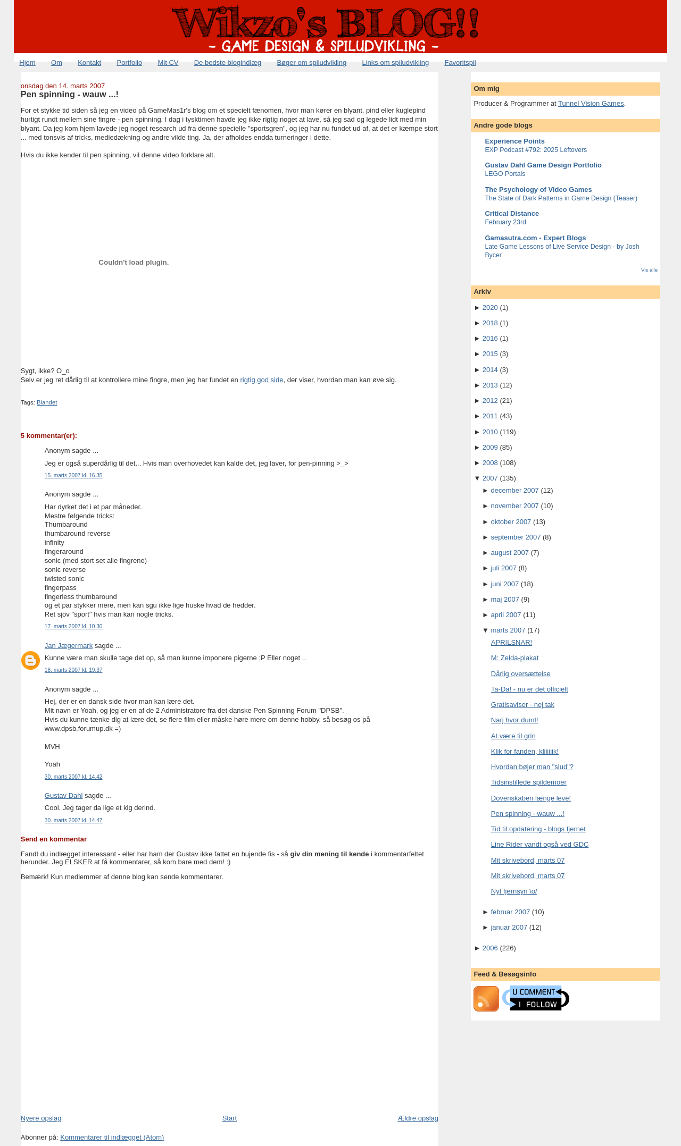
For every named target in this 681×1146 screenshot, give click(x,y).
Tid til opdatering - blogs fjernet (538, 829)
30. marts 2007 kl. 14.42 (74, 777)
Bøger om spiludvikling (311, 62)
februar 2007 (510, 912)
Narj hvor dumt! (514, 720)
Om (56, 62)
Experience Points (515, 141)
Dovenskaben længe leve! (531, 798)
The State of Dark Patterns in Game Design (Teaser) (561, 198)
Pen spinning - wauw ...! (70, 94)
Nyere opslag (41, 1118)
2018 (490, 323)
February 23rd (505, 222)
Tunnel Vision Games (591, 103)
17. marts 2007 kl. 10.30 (74, 626)
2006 (490, 948)
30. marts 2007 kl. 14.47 (74, 820)
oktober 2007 (511, 522)
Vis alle (649, 270)
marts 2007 (508, 630)
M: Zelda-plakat (515, 658)
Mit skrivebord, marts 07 (528, 860)
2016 (490, 338)
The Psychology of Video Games (538, 189)
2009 (490, 447)
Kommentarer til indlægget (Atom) (112, 1137)
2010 (490, 432)
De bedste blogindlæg (227, 62)
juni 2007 (505, 584)
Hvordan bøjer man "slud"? (532, 767)
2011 (490, 416)
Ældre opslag (417, 1118)
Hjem (27, 62)
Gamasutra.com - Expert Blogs (535, 238)
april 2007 (506, 615)
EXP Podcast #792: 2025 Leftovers (536, 150)
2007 (490, 478)
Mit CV (167, 62)
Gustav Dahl (64, 795)
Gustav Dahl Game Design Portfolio (543, 165)
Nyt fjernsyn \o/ (514, 891)
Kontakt (89, 62)
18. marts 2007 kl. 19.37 (74, 670)
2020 (490, 307)
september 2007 (516, 537)
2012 (490, 401)
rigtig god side (261, 380)
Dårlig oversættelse (521, 674)
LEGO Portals (505, 174)
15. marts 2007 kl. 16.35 (74, 475)
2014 (490, 370)
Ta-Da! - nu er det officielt (529, 689)
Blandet (47, 402)
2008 (490, 463)
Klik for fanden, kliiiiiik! (525, 751)
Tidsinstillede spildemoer (529, 782)
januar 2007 (509, 927)
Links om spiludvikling (395, 62)
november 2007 (514, 506)
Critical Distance (512, 213)
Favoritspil (460, 62)
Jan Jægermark (69, 646)
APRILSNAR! (511, 642)
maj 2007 (505, 599)
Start (229, 1118)
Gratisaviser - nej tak (522, 705)
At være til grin (513, 736)
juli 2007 (503, 568)
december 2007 (514, 490)
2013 (490, 385)
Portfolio (129, 62)
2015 (490, 354)
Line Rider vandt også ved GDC (540, 844)
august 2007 (510, 553)
